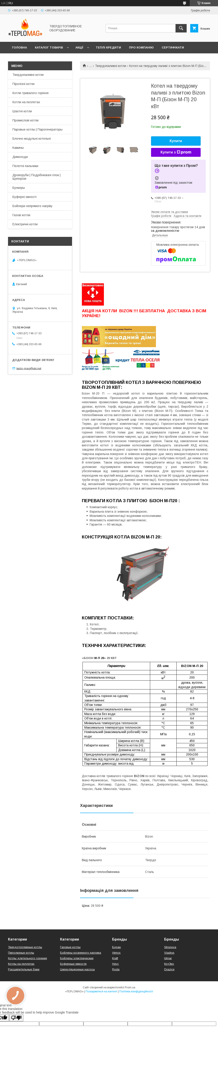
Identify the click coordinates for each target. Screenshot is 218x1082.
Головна (19, 47)
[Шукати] (181, 28)
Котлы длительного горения (27, 958)
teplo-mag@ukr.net (28, 368)
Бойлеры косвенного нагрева (80, 952)
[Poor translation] (16, 1018)
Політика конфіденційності (136, 991)
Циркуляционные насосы (77, 969)
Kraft (115, 958)
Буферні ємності (24, 197)
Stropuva (170, 947)
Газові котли (21, 215)
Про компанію (141, 47)
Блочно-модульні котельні (31, 138)
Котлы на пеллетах (21, 963)
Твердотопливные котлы (25, 947)
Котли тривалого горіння (30, 93)
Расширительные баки (23, 969)
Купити (176, 141)
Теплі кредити (108, 47)
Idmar (168, 958)
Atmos (116, 952)
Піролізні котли (23, 84)
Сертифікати (173, 47)
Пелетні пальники (25, 166)
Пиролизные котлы (21, 952)
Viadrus (169, 952)
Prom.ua (130, 987)
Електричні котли (25, 224)
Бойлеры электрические (76, 958)
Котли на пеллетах (26, 102)
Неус (115, 963)
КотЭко (169, 963)
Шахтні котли (22, 111)
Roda (115, 969)
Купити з (175, 152)
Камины (18, 147)
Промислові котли (25, 120)
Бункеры (18, 187)
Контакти (20, 59)
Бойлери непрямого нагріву (32, 206)
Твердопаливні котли (110, 66)
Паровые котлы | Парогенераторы (37, 129)
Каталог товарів (49, 47)
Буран (116, 947)
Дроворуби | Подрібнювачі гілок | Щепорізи (36, 176)
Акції (79, 47)
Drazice (169, 969)
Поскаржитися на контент (101, 991)
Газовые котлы (70, 947)
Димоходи (20, 157)
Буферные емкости (73, 963)
